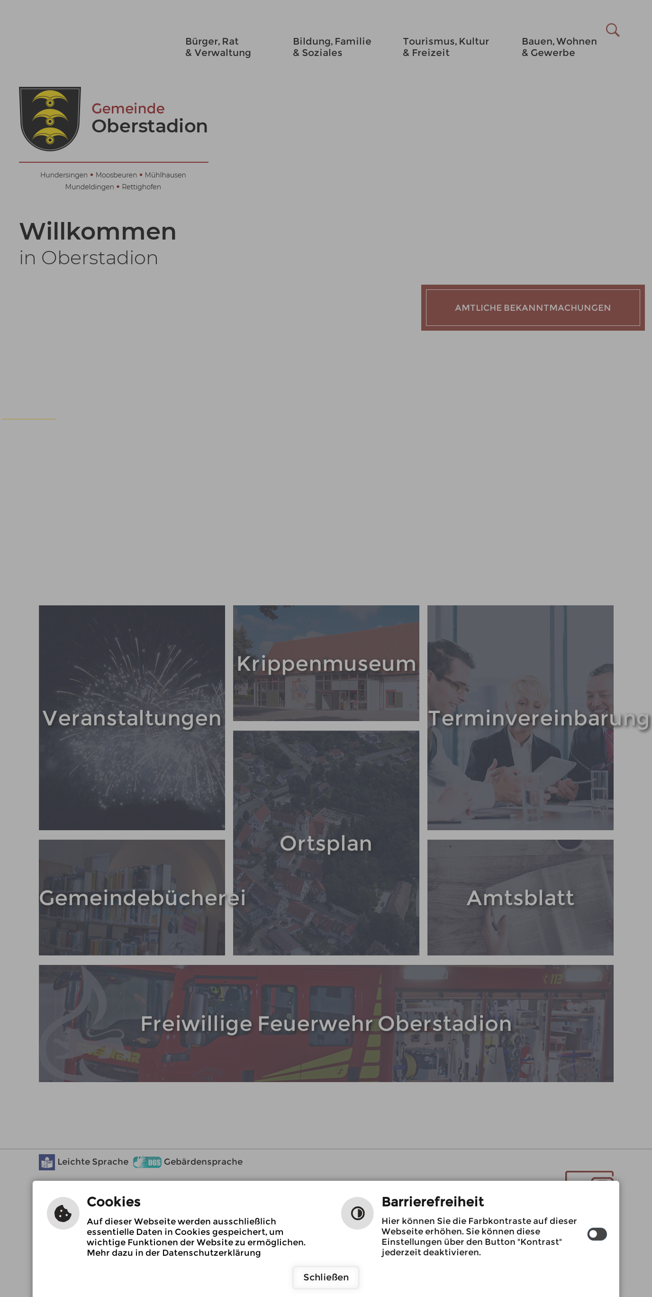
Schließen (326, 1277)
